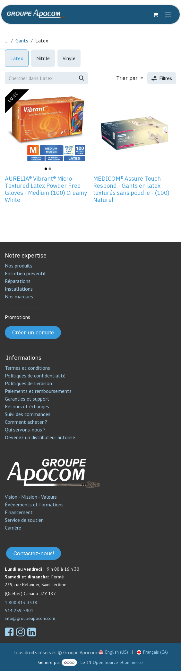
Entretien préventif (25, 273)
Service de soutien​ (24, 520)
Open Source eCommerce (118, 662)
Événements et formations (34, 504)
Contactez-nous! (33, 553)
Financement (19, 512)
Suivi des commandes (27, 414)
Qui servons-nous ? (25, 429)
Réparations (17, 281)
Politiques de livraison (28, 383)
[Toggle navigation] (168, 14)
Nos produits (18, 265)
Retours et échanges (27, 406)
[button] (129, 78)
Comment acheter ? (26, 422)
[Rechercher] (81, 78)
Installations (19, 289)
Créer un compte (33, 332)
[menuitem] (17, 58)
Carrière (13, 527)
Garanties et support (27, 398)
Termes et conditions (27, 368)
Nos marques (19, 296)
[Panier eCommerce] (155, 14)
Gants (21, 40)
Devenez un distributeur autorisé (40, 437)
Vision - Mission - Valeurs (31, 497)
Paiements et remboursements (38, 391)
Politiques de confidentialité (35, 375)
